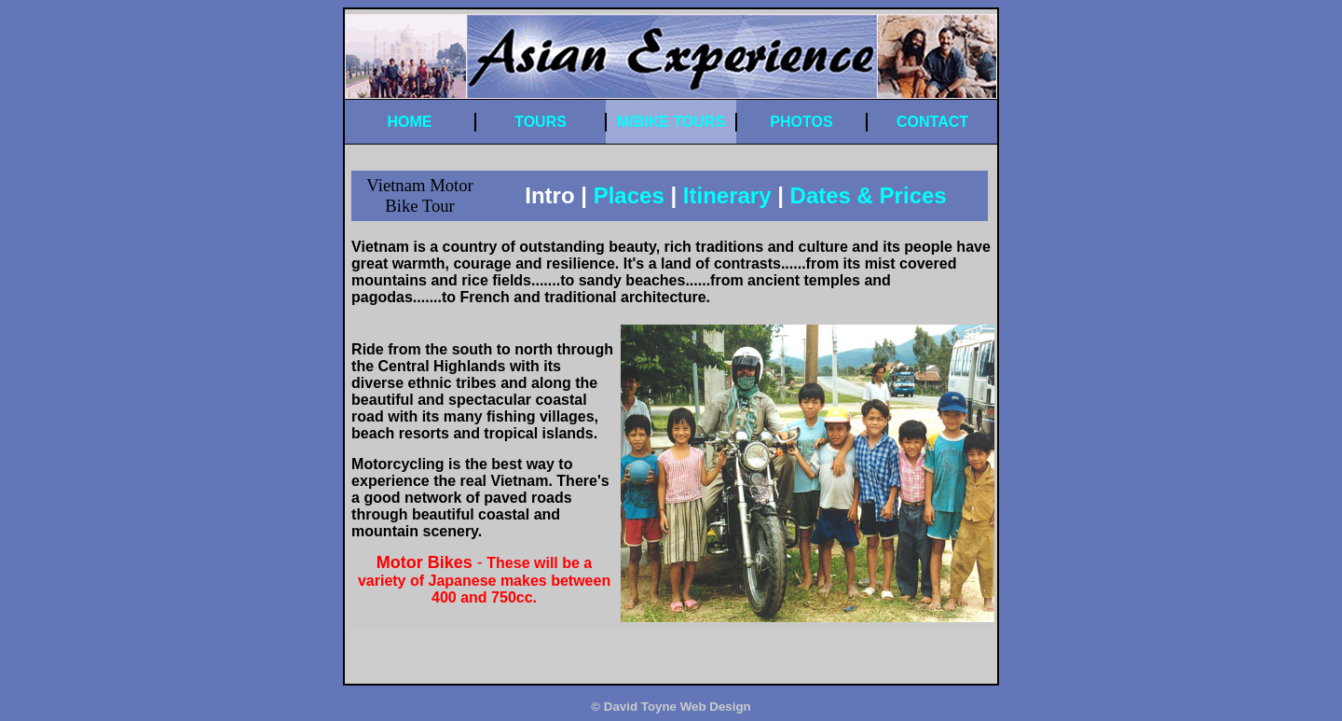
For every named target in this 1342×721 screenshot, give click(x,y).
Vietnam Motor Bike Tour (419, 195)
